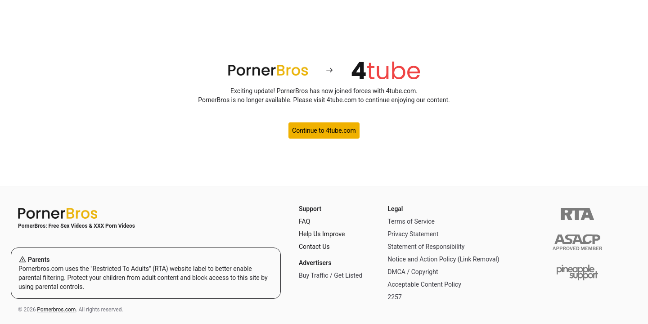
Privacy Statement (412, 234)
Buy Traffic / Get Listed (330, 275)
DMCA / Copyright (412, 271)
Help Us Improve (322, 234)
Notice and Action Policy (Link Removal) (443, 259)
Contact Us (314, 246)
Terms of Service (411, 221)
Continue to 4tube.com (324, 130)
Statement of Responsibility (425, 246)
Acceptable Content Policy (424, 284)
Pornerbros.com (56, 309)
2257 (394, 297)
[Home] (146, 213)
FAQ (304, 221)
